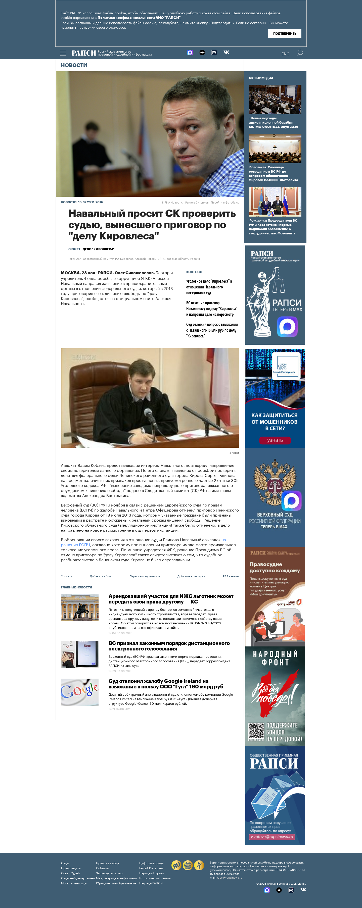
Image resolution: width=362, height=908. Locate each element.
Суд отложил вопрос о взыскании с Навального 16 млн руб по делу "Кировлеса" (212, 330)
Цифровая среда (151, 862)
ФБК (78, 258)
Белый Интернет (151, 867)
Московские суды (73, 882)
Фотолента (257, 167)
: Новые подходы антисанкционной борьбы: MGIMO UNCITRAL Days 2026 (273, 122)
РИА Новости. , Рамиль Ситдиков (185, 202)
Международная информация (117, 877)
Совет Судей (70, 872)
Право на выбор (107, 862)
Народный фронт (151, 872)
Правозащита (70, 867)
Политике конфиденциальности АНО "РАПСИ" (139, 18)
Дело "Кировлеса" (99, 249)
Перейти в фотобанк (225, 202)
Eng (286, 53)
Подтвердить (284, 33)
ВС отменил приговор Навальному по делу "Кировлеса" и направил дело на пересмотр (211, 309)
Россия (195, 258)
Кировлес (126, 258)
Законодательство (109, 872)
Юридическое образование (116, 882)
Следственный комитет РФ (101, 258)
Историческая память (155, 877)
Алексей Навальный (148, 258)
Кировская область (176, 258)
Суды (65, 862)
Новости (74, 65)
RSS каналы (231, 576)
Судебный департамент (78, 877)
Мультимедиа (261, 78)
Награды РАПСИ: (151, 882)
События (102, 867)
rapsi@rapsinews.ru (229, 877)
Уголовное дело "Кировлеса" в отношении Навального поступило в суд (209, 287)
